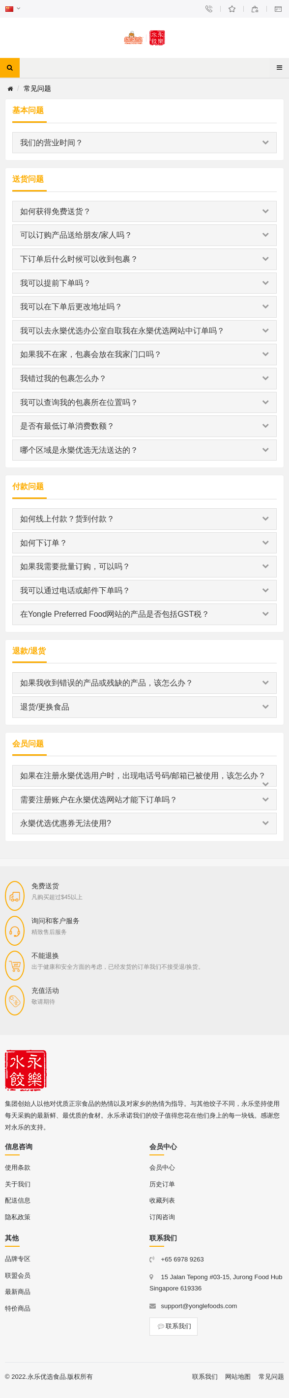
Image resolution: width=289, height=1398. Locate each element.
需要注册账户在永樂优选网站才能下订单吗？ (144, 799)
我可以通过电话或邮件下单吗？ (144, 590)
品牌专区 (17, 1258)
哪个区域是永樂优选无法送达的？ (144, 450)
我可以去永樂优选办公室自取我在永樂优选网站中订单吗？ (144, 331)
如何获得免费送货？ (144, 211)
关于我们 (17, 1184)
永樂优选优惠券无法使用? (144, 823)
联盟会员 (17, 1275)
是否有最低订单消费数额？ (144, 426)
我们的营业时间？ (144, 142)
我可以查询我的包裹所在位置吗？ (144, 402)
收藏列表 (162, 1200)
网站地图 (238, 1376)
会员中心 (162, 1167)
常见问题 (271, 1376)
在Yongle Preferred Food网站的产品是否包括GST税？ (144, 614)
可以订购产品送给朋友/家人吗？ (144, 235)
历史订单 (162, 1184)
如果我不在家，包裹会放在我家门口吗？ (144, 354)
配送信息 (17, 1200)
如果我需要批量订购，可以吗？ (144, 566)
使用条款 (17, 1167)
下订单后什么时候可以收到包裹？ (144, 259)
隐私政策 (17, 1217)
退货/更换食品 (144, 707)
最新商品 (17, 1291)
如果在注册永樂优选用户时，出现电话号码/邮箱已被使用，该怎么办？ (144, 778)
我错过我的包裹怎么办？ (144, 378)
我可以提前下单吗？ (144, 283)
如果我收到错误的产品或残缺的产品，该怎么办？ (144, 683)
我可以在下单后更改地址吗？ (144, 306)
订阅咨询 (162, 1217)
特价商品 (17, 1308)
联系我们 (173, 1326)
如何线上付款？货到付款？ (144, 519)
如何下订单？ (144, 543)
